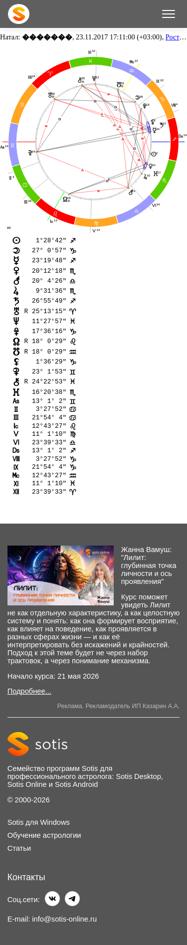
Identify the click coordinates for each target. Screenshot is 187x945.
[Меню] (168, 13)
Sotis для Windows (38, 823)
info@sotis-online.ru (64, 919)
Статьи (19, 849)
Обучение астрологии (44, 836)
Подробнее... (29, 692)
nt (9, 227)
